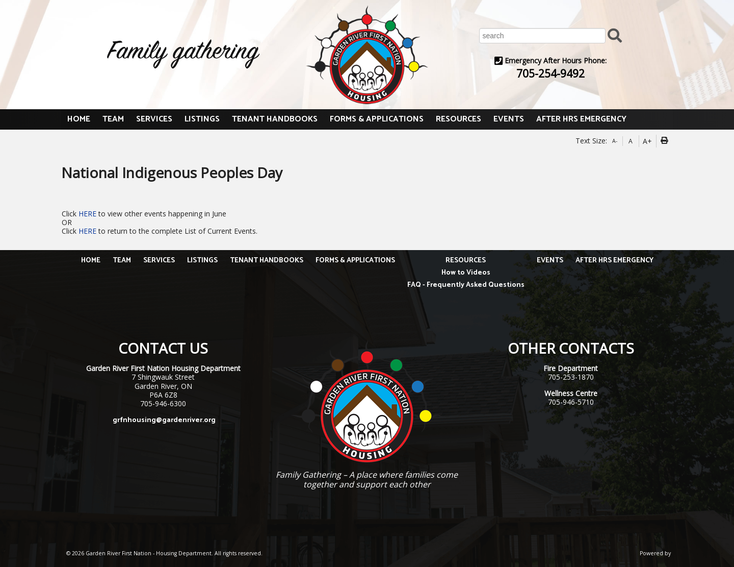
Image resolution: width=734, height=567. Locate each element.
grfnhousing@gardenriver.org (164, 420)
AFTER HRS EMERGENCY (581, 119)
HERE (88, 213)
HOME (78, 119)
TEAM (113, 119)
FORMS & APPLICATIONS (377, 119)
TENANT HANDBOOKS (275, 119)
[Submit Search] (615, 35)
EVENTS (508, 119)
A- (614, 140)
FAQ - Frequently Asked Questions (466, 285)
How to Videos (465, 273)
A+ (647, 141)
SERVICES (154, 119)
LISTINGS (202, 119)
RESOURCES (458, 119)
